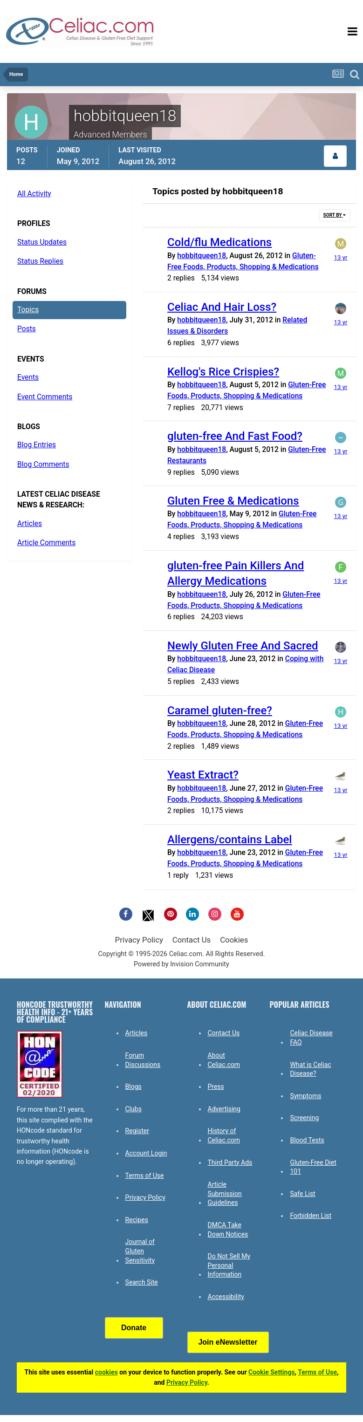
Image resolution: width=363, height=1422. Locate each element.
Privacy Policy (139, 939)
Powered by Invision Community (181, 964)
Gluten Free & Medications (233, 500)
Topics (28, 310)
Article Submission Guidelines (225, 1193)
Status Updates (42, 242)
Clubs (133, 1109)
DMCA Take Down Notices (228, 1229)
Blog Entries (36, 445)
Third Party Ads (230, 1162)
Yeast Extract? (203, 774)
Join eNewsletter (227, 1342)
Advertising (224, 1109)
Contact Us (191, 939)
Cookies (234, 939)
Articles (29, 524)
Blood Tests (307, 1140)
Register (137, 1131)
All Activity (34, 194)
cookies (106, 1372)
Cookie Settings (271, 1372)
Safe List (302, 1193)
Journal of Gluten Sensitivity (140, 1251)
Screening (304, 1117)
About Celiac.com (224, 1060)
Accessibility (226, 1296)
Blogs (133, 1086)
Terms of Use (144, 1175)
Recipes (136, 1220)
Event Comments (44, 397)
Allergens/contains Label (229, 839)
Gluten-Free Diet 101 (313, 1167)
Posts (26, 329)
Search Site (141, 1282)
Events (28, 377)
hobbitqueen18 (201, 256)
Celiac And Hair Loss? (221, 307)
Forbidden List (310, 1215)
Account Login (146, 1153)
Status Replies (40, 261)
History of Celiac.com (224, 1135)
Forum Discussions (143, 1060)
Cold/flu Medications (219, 242)
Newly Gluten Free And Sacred (242, 645)
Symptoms (305, 1096)
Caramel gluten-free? (219, 710)
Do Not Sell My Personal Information (229, 1265)
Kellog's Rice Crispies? (223, 371)
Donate (133, 1328)
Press (216, 1086)
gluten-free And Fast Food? (234, 436)
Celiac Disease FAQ (311, 1037)
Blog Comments (43, 464)
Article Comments (46, 543)
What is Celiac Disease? (310, 1069)
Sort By (334, 215)
